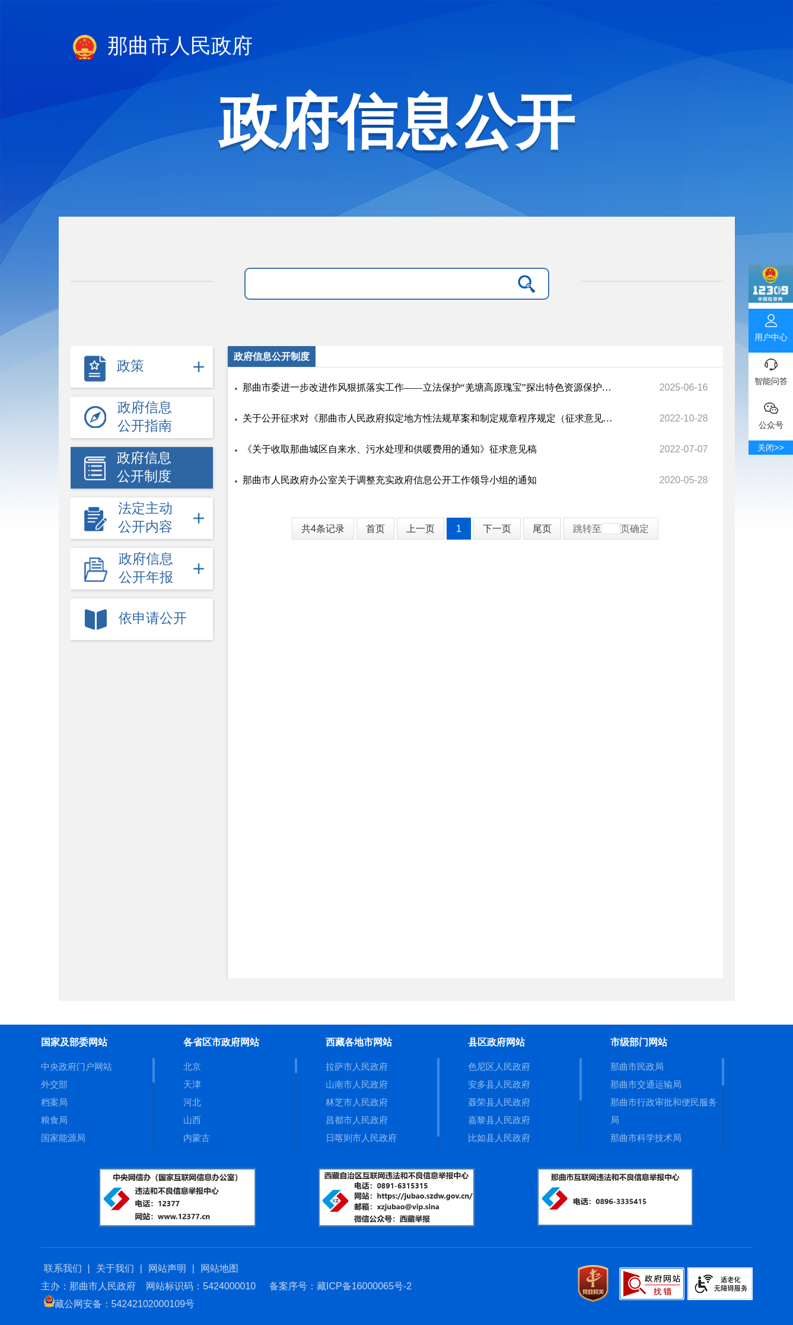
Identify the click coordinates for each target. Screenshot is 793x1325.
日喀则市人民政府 (361, 1138)
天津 (192, 1084)
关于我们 (115, 1268)
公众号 (771, 413)
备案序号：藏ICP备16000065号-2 (340, 1286)
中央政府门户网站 (76, 1066)
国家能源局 (63, 1138)
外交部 (54, 1084)
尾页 (542, 529)
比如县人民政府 (499, 1138)
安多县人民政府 (499, 1084)
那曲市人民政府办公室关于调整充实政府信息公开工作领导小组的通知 (390, 480)
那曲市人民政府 (162, 48)
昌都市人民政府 (357, 1120)
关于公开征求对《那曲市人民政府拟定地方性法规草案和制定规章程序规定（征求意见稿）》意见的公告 (429, 418)
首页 (375, 529)
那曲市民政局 (637, 1066)
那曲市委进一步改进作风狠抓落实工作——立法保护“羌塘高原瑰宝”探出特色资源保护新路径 (429, 387)
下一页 (497, 529)
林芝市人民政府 (357, 1102)
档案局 (54, 1102)
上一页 (420, 529)
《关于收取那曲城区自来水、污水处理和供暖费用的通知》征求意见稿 (390, 449)
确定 (639, 529)
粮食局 (54, 1120)
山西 (192, 1120)
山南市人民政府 (357, 1084)
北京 (192, 1066)
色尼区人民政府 (499, 1066)
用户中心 (771, 325)
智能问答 (771, 369)
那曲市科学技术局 (645, 1138)
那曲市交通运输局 (645, 1084)
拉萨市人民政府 (357, 1066)
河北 (192, 1102)
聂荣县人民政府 (499, 1102)
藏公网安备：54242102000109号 (119, 1304)
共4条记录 (323, 529)
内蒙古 (196, 1138)
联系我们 (63, 1268)
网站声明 (167, 1268)
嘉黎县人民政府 (499, 1120)
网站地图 (219, 1268)
